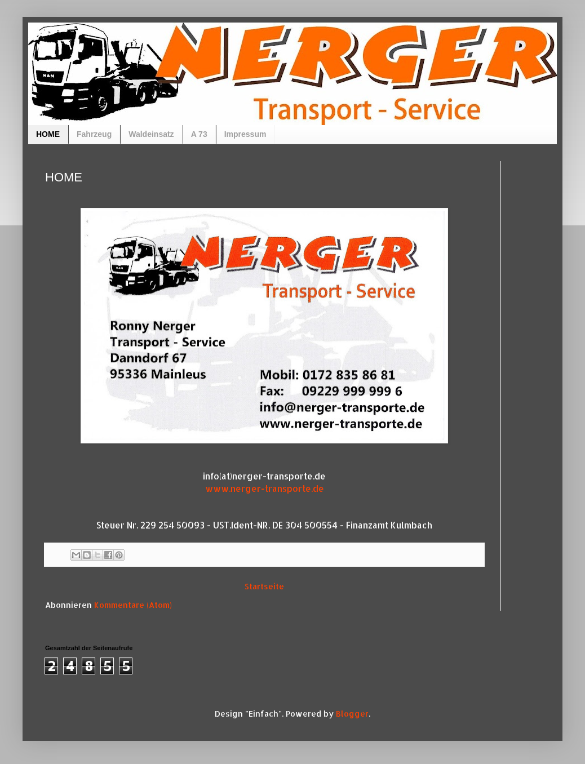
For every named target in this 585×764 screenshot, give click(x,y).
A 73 (199, 134)
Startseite (264, 586)
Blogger (352, 713)
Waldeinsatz (151, 134)
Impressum (245, 134)
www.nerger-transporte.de (264, 488)
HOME (48, 134)
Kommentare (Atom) (133, 605)
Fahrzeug (94, 134)
